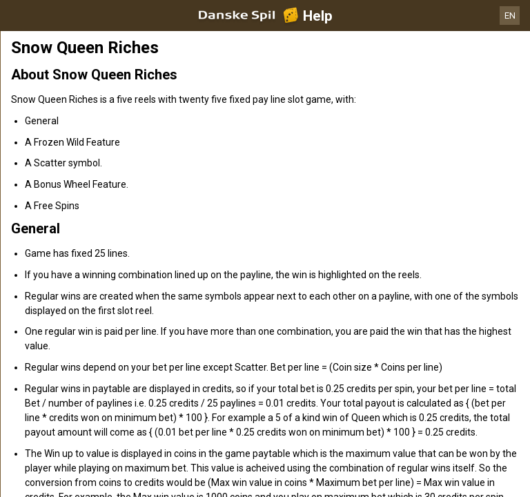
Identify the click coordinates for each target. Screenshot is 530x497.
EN (510, 15)
